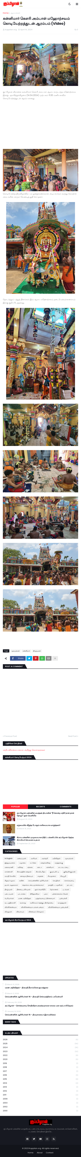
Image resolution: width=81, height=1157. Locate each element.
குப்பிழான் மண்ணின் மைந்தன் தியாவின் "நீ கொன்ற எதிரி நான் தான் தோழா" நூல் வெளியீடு (45, 814)
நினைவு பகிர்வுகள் (23, 889)
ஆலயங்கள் (15, 13)
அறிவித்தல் (56, 858)
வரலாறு (23, 903)
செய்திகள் (56, 880)
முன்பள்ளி (63, 898)
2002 (40, 1106)
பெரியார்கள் (9, 898)
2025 (40, 1043)
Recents (40, 806)
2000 (40, 1110)
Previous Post (10, 736)
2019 (40, 1063)
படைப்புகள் (9, 894)
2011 (40, 1094)
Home (6, 13)
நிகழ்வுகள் (37, 651)
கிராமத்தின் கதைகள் (24, 872)
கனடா (39, 867)
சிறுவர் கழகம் (10, 880)
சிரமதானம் (52, 876)
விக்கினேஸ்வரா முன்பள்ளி (58, 907)
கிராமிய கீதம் (40, 872)
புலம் (46, 894)
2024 (40, 1047)
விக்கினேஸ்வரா (11, 907)
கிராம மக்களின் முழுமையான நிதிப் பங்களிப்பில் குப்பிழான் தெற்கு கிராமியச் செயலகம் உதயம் (45, 838)
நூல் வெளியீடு (40, 889)
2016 (40, 1075)
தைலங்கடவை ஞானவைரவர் (33, 885)
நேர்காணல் (54, 889)
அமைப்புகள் (21, 858)
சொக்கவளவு (69, 880)
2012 (40, 1091)
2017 (40, 1071)
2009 (40, 1098)
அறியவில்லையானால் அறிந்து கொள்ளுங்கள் (24, 750)
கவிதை (20, 867)
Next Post (72, 736)
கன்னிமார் (26, 651)
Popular (15, 806)
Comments (65, 806)
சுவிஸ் (21, 880)
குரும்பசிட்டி (54, 872)
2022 (40, 1055)
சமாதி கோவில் (10, 876)
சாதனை (40, 876)
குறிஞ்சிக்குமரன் (69, 872)
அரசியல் (34, 858)
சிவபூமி (63, 876)
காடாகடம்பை (63, 867)
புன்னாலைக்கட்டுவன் (60, 894)
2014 (40, 1083)
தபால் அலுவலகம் (11, 885)
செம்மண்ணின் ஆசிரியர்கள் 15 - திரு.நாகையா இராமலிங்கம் (30, 1015)
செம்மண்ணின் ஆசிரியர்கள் (38, 880)
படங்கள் (66, 889)
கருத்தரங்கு (59, 863)
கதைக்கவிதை (45, 863)
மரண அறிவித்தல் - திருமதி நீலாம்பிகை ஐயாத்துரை (26, 987)
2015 (40, 1079)
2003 (40, 1102)
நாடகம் (69, 885)
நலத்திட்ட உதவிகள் (55, 885)
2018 (40, 1067)
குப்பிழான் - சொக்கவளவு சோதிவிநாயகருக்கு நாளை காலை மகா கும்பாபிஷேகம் (39, 1005)
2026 (40, 1039)
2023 (40, 1051)
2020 (40, 1059)
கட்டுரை (33, 863)
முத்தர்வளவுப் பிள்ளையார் (45, 898)
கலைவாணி (9, 867)
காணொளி (8, 872)
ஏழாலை (22, 863)
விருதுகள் (8, 912)
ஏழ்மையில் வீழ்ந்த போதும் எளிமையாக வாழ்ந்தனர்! (38, 825)
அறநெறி (44, 858)
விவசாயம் (20, 912)
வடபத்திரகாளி (10, 903)
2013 (40, 1087)
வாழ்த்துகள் (62, 903)
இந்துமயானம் (10, 863)
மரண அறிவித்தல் (24, 898)
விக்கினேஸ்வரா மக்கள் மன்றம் (32, 907)
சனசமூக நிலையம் (26, 876)
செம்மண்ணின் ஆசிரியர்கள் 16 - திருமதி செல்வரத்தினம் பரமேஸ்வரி (34, 996)
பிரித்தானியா (34, 894)
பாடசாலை (22, 894)
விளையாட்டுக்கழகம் (36, 912)
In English (8, 858)
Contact (49, 1152)
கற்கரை (30, 867)
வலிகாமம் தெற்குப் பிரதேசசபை (41, 903)
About (39, 1152)
